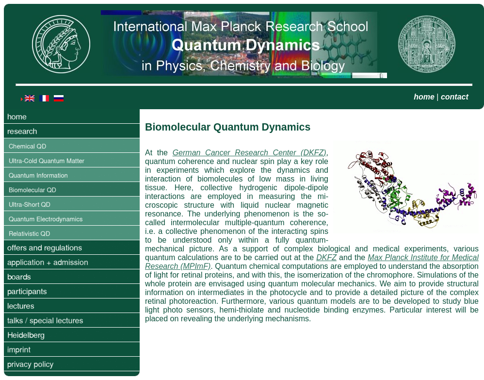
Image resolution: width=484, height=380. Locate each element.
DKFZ (326, 257)
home (424, 97)
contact (454, 97)
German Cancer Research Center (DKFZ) (249, 153)
